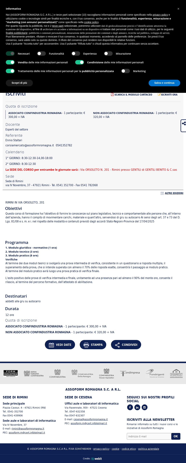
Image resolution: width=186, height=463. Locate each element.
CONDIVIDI (126, 345)
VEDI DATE (60, 345)
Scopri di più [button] (19, 82)
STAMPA (93, 345)
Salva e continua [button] (164, 82)
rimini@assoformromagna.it (28, 428)
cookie (115, 449)
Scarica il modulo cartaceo (131, 95)
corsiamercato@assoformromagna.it (29, 145)
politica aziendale (148, 449)
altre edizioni (174, 193)
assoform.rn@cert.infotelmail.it (27, 432)
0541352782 (64, 145)
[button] (178, 9)
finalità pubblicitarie (16, 32)
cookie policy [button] (91, 22)
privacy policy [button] (160, 14)
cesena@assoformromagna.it (91, 419)
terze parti (57, 25)
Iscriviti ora (167, 95)
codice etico (129, 449)
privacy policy (101, 449)
